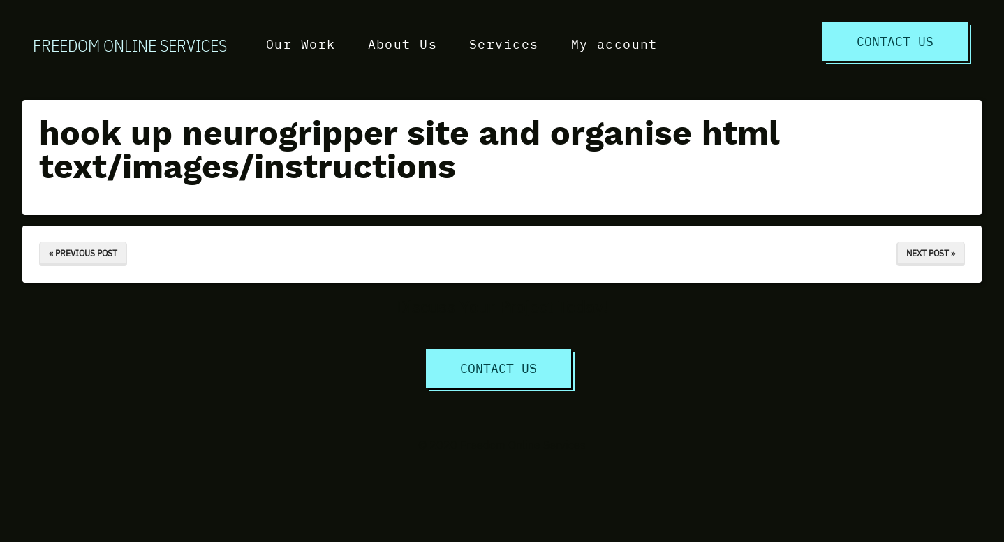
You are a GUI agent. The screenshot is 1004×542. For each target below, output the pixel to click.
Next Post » (930, 252)
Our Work (301, 43)
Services (504, 43)
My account (614, 43)
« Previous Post (83, 252)
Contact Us (895, 41)
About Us (403, 43)
